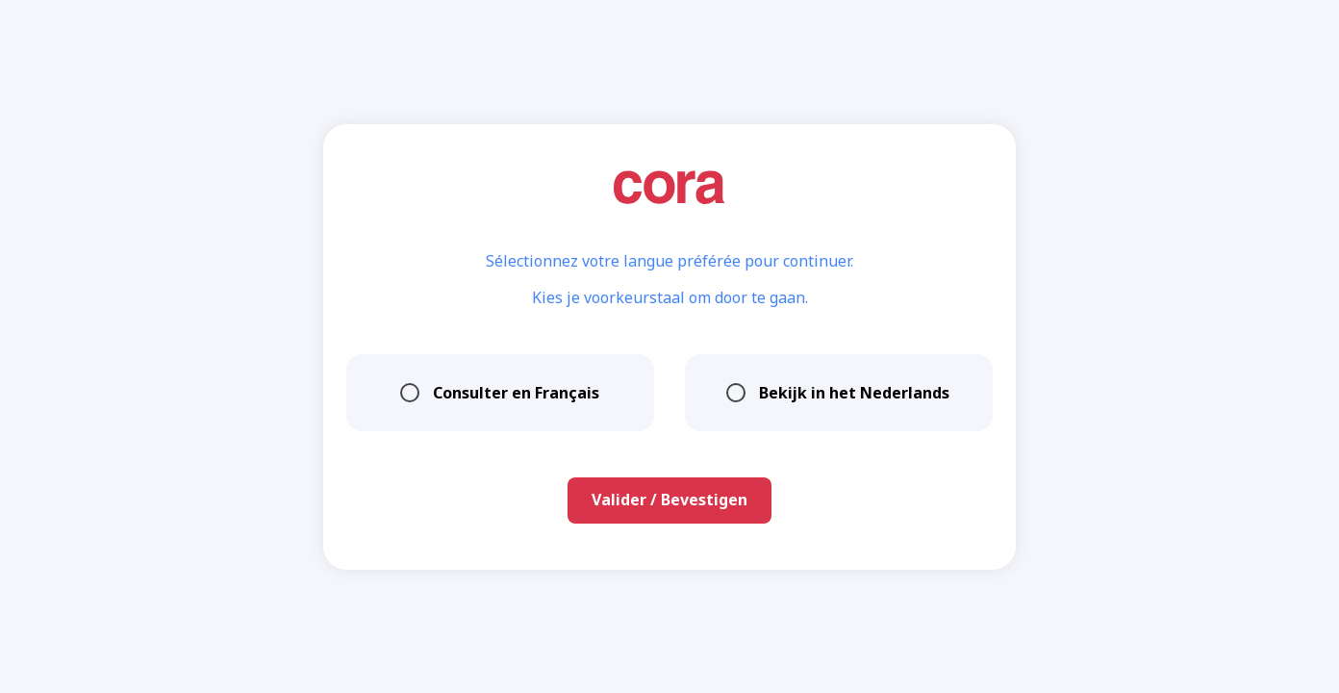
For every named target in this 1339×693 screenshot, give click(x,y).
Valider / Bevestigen (669, 499)
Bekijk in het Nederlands (839, 392)
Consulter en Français (500, 392)
